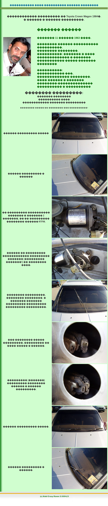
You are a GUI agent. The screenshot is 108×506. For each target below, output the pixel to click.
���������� (55, 5)
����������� (22, 5)
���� (39, 5)
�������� (89, 5)
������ (73, 5)
